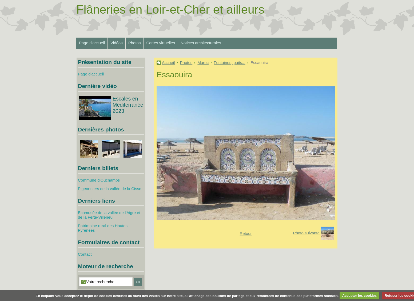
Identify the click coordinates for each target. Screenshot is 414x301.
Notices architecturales (201, 43)
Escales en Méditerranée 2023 (128, 105)
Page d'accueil (92, 43)
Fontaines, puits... (229, 62)
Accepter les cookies (359, 296)
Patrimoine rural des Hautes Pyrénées (103, 227)
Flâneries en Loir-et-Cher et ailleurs (170, 9)
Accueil (168, 62)
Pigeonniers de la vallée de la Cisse (109, 188)
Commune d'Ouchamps (99, 180)
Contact (85, 254)
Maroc (203, 62)
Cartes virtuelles (160, 43)
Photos (134, 43)
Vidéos (116, 43)
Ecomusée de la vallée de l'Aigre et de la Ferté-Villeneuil (109, 214)
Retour (246, 233)
